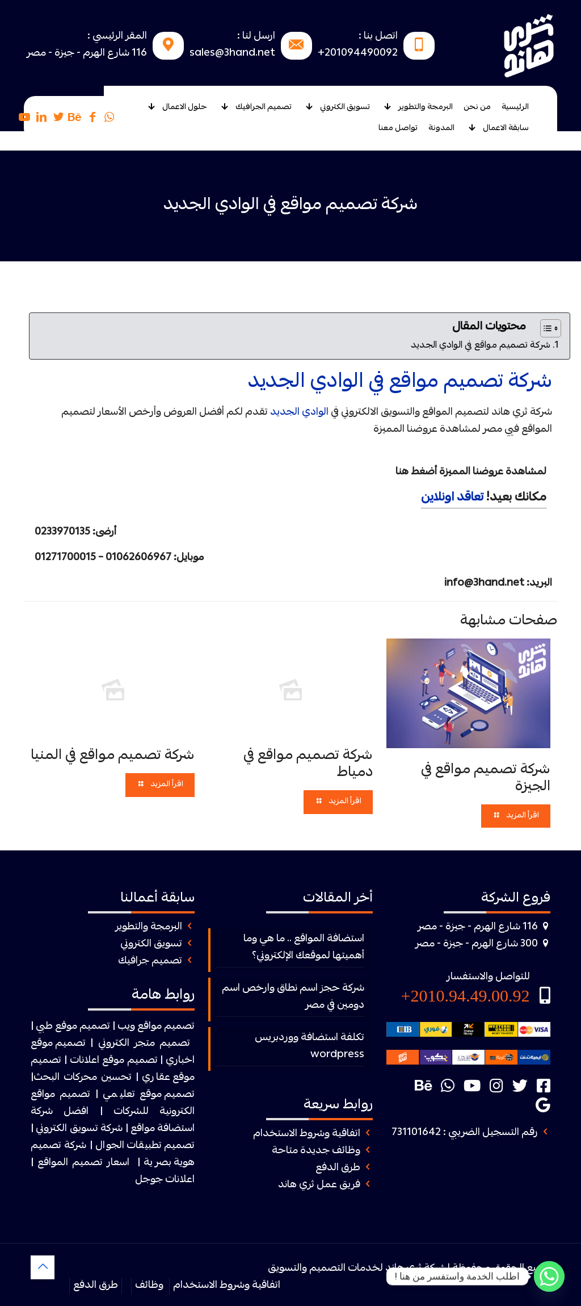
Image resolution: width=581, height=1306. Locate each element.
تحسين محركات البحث (82, 1078)
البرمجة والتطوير (148, 927)
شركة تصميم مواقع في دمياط (308, 765)
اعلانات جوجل (165, 1180)
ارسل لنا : (256, 36)
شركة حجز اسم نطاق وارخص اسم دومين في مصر (293, 997)
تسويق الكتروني (151, 944)
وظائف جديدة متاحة (316, 1151)
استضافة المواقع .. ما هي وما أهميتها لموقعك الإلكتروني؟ (303, 948)
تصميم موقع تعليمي (149, 1095)
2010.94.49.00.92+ (465, 995)
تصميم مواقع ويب (156, 1027)
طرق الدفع (337, 1168)
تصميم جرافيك (150, 961)
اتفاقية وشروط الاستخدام (306, 1134)
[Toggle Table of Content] (545, 328)
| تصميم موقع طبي (75, 1027)
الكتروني (113, 1044)
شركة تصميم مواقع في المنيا (113, 756)
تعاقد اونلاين (452, 498)
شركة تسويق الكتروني (79, 1129)
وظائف (149, 1286)
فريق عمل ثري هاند (319, 1185)
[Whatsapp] (549, 1276)
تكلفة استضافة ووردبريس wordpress (309, 1046)
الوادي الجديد (299, 412)
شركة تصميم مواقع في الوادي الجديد (480, 346)
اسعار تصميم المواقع (83, 1163)
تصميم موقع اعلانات (114, 1061)
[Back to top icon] (42, 1267)
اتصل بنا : (378, 36)
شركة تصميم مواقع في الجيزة (485, 779)
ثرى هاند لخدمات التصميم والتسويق (345, 1269)
